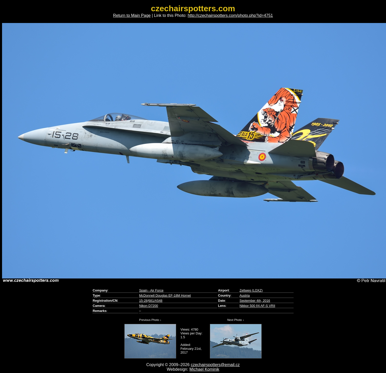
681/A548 (155, 300)
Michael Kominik (204, 369)
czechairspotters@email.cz (215, 365)
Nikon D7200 (148, 306)
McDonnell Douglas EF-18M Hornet (165, 295)
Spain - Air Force (151, 290)
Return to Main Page (132, 15)
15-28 (143, 300)
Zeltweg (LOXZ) (251, 290)
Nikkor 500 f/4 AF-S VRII (257, 306)
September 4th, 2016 (255, 300)
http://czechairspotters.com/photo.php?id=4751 (230, 15)
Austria (245, 295)
